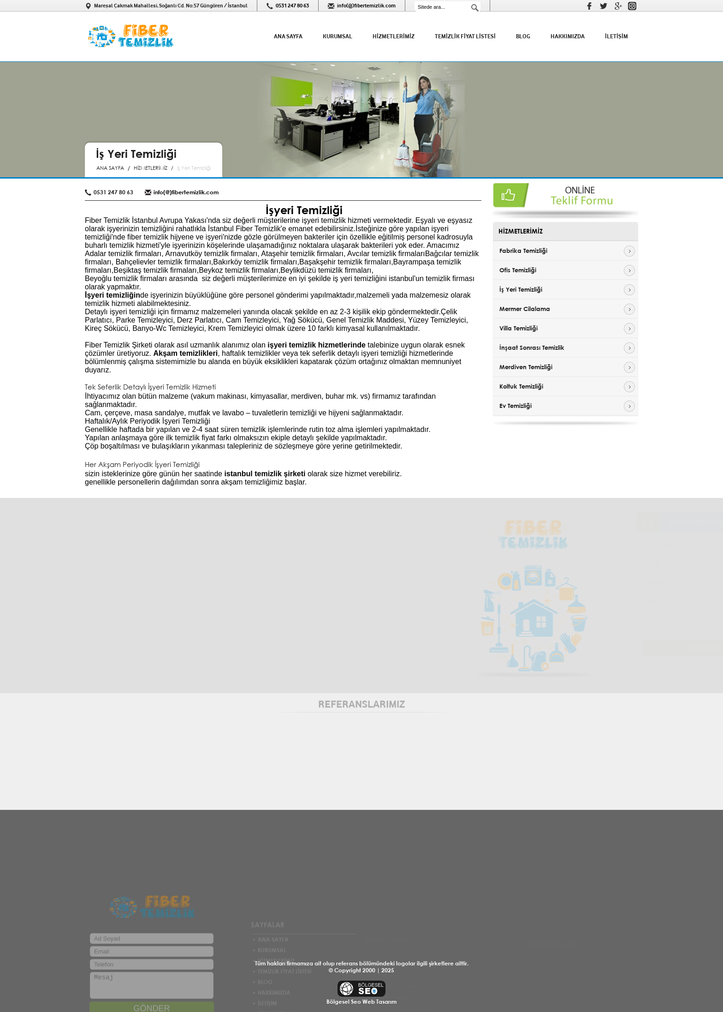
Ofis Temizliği (517, 270)
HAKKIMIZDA (568, 36)
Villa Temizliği (518, 328)
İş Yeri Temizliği (520, 289)
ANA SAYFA (288, 36)
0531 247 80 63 (292, 5)
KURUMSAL (337, 36)
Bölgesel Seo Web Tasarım (361, 1001)
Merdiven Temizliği (525, 367)
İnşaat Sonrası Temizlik (531, 347)
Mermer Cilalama (524, 308)
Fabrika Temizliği (523, 250)
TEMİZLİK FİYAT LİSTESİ (465, 36)
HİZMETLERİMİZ (394, 36)
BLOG (523, 36)
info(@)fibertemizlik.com (366, 5)
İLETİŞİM (616, 36)
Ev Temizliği (515, 405)
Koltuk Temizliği (521, 386)
